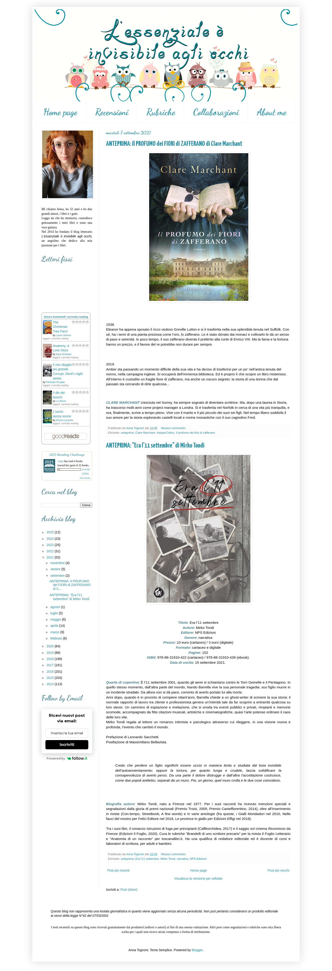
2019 (51, 652)
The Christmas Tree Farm (60, 326)
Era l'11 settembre (147, 858)
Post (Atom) (128, 889)
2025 (51, 532)
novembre (57, 563)
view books (85, 478)
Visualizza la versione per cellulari (198, 878)
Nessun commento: (174, 428)
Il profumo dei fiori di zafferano (195, 432)
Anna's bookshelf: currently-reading (66, 316)
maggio (56, 619)
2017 (51, 665)
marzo (55, 632)
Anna (60, 461)
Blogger (197, 950)
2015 (51, 678)
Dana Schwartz (63, 354)
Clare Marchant (145, 432)
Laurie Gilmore (63, 335)
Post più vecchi (278, 870)
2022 (51, 551)
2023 (51, 545)
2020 (51, 646)
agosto (55, 607)
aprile (54, 625)
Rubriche (160, 112)
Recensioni (111, 112)
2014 (51, 684)
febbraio (56, 638)
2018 (51, 659)
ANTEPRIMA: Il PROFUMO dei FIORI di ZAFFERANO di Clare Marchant (174, 144)
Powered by (67, 758)
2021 (51, 557)
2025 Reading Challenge (67, 455)
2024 (51, 539)
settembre (57, 575)
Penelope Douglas (55, 382)
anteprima (127, 432)
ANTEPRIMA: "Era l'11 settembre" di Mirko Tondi (155, 445)
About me (271, 112)
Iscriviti (67, 744)
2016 (51, 671)
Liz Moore (61, 401)
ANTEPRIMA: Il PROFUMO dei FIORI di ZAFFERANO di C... (70, 585)
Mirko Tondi (167, 858)
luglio (54, 613)
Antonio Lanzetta (64, 420)
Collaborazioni (216, 112)
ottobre (55, 569)
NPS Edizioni (198, 858)
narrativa (182, 858)
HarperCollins (165, 432)
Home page (60, 112)
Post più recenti (118, 870)
